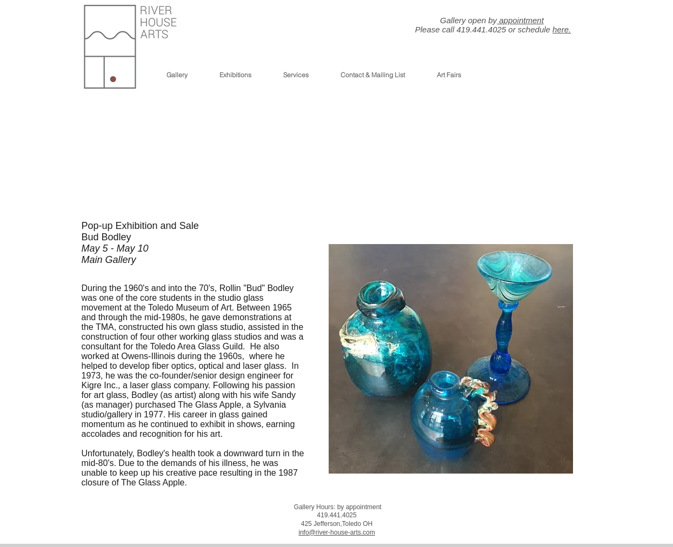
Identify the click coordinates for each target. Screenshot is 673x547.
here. (561, 29)
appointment (520, 20)
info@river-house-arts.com (336, 532)
